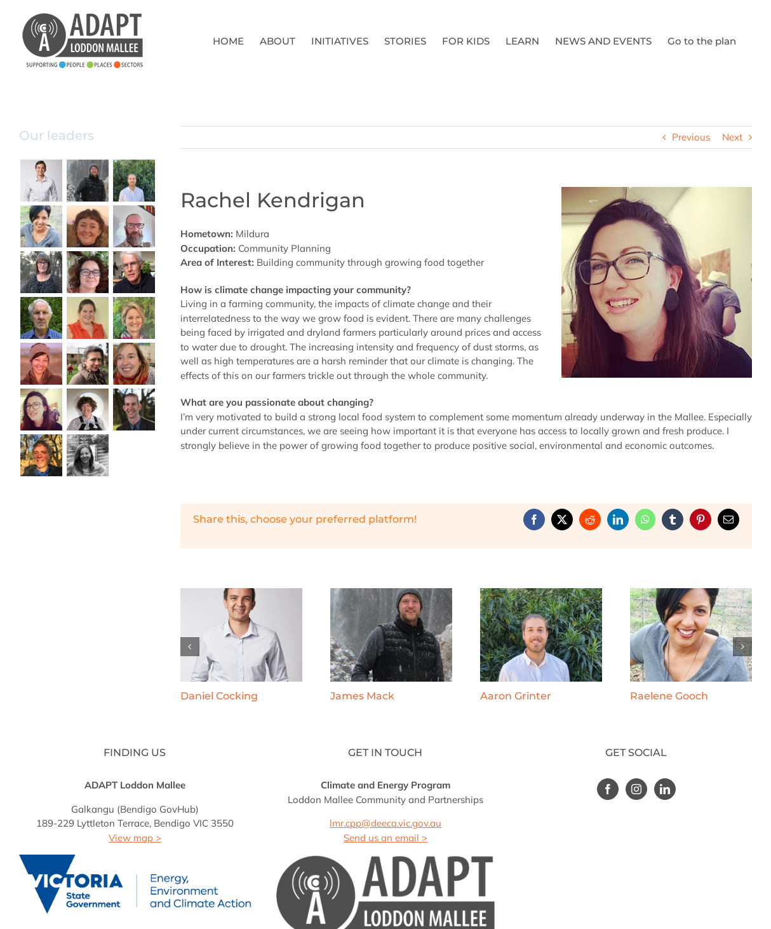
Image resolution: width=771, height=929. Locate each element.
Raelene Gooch (669, 696)
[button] (189, 646)
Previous (691, 137)
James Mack (362, 696)
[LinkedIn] (665, 789)
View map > (135, 838)
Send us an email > (385, 838)
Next (732, 137)
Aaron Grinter (515, 696)
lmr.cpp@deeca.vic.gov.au (385, 823)
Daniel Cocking (219, 696)
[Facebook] (608, 789)
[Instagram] (636, 789)
